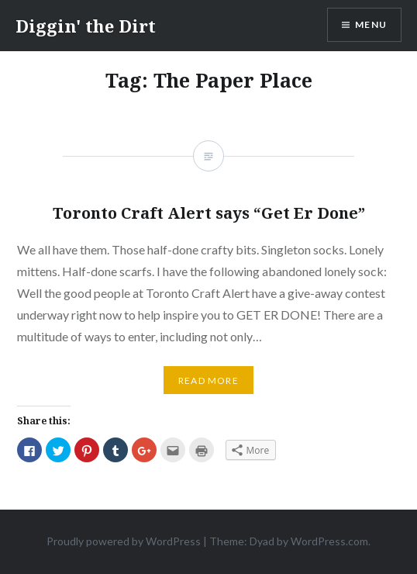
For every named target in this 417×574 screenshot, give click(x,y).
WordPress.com (329, 541)
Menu (371, 24)
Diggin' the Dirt (86, 25)
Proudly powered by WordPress (124, 541)
